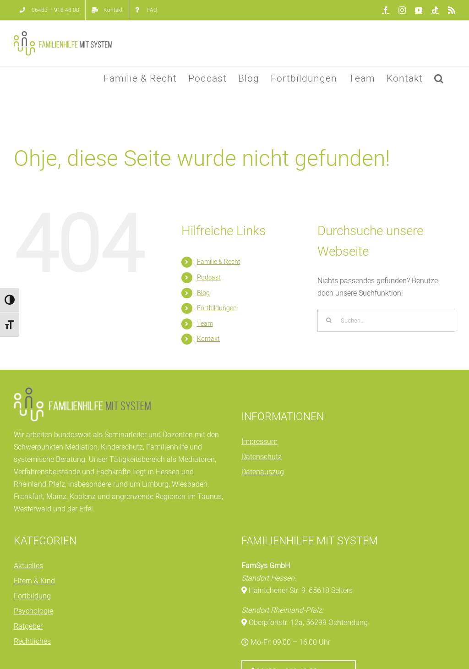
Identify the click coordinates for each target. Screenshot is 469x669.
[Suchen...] (386, 320)
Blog (203, 293)
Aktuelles (28, 565)
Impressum (259, 441)
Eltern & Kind (34, 581)
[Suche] (328, 320)
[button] (439, 78)
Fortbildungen (217, 308)
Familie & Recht (218, 262)
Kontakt (208, 339)
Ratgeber (28, 626)
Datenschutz (261, 456)
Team (205, 324)
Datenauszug (262, 471)
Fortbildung (32, 596)
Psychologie (33, 611)
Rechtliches (32, 641)
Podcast (209, 277)
